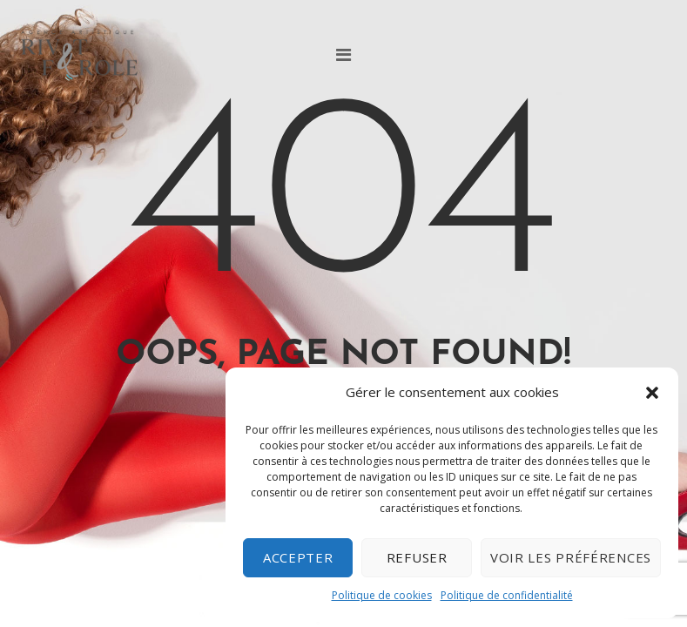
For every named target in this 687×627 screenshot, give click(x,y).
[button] (652, 392)
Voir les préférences (570, 557)
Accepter (298, 557)
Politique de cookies (382, 595)
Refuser (417, 557)
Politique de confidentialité (507, 595)
